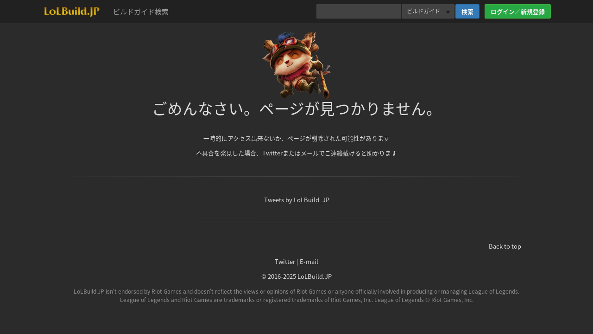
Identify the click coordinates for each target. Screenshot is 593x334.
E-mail (309, 261)
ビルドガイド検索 (141, 11)
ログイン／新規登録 (518, 11)
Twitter (285, 261)
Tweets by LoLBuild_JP (296, 199)
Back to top (505, 246)
